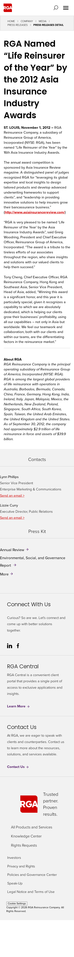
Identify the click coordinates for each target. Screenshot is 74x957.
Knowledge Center (26, 836)
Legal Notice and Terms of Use (31, 891)
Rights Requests (24, 845)
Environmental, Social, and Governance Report (32, 561)
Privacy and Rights (21, 866)
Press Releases (17, 25)
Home (11, 21)
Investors (14, 857)
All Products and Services (31, 827)
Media (42, 21)
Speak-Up (15, 883)
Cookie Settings (17, 903)
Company (27, 21)
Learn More (18, 706)
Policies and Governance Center (32, 874)
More (4, 574)
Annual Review (12, 550)
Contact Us (18, 766)
